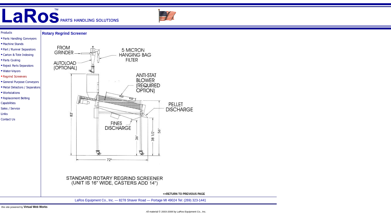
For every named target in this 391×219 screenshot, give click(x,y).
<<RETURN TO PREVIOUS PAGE (184, 193)
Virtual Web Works (36, 206)
